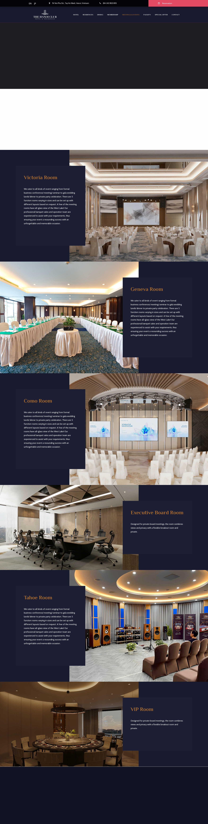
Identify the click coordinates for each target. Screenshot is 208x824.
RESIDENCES (88, 15)
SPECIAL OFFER (161, 15)
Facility (147, 15)
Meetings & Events (130, 15)
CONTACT (176, 15)
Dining (100, 15)
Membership (112, 15)
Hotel (76, 15)
